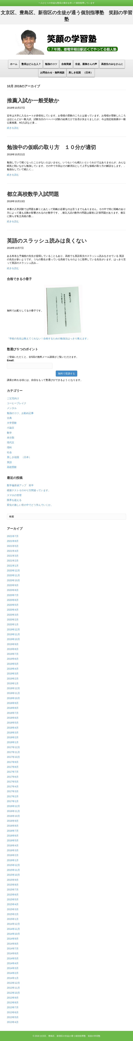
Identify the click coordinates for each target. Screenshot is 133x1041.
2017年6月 (13, 776)
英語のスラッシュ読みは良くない (47, 241)
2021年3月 (13, 555)
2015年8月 (13, 884)
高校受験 (12, 467)
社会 (9, 452)
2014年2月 (13, 973)
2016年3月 (13, 850)
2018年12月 (13, 688)
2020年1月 (13, 624)
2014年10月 (13, 933)
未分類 (10, 437)
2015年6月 (13, 894)
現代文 (10, 442)
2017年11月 (13, 752)
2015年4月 (13, 904)
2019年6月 (13, 658)
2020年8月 (13, 590)
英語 (9, 462)
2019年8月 (13, 649)
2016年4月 (13, 845)
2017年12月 (13, 747)
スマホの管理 (14, 495)
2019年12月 (13, 629)
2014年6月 (13, 953)
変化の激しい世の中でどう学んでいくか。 (30, 504)
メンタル (12, 408)
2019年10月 (13, 639)
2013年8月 (13, 1002)
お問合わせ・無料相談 (52, 72)
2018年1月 (13, 742)
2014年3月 (13, 968)
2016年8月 (13, 825)
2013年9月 (13, 997)
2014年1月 (13, 978)
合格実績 (66, 64)
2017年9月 (13, 762)
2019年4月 (13, 668)
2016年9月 (13, 820)
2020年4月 (13, 609)
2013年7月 (13, 1007)
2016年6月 (13, 835)
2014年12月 (13, 923)
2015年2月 (13, 914)
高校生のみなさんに (112, 64)
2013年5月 (13, 1017)
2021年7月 (13, 536)
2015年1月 (13, 919)
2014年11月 (13, 929)
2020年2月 (13, 619)
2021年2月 (13, 560)
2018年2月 (13, 737)
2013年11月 (13, 987)
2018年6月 (13, 717)
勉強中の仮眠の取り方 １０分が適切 (51, 147)
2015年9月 (13, 879)
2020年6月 (13, 600)
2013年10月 (13, 992)
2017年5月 (13, 781)
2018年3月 (13, 732)
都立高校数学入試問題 (33, 194)
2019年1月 (13, 683)
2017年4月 (13, 786)
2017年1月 (13, 801)
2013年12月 (13, 982)
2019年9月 (13, 644)
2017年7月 (13, 771)
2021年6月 (13, 541)
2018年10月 (13, 698)
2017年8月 (13, 766)
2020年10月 (13, 580)
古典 (9, 418)
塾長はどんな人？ (31, 64)
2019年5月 (13, 663)
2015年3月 (13, 909)
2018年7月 (13, 713)
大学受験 (12, 422)
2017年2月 (13, 796)
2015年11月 (13, 870)
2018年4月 (13, 727)
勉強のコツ (51, 64)
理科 (9, 447)
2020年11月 (13, 575)
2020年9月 (13, 585)
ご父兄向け (13, 398)
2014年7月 (13, 948)
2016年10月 (13, 816)
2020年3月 (13, 614)
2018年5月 (13, 722)
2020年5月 (13, 604)
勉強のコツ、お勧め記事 (20, 413)
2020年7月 (13, 595)
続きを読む (13, 127)
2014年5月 (13, 958)
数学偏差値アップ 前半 (20, 485)
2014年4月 (13, 963)
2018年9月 (13, 703)
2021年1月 (13, 565)
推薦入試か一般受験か (33, 100)
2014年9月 (13, 938)
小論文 (10, 427)
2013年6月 (13, 1012)
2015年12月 (13, 865)
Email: (10, 360)
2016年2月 (13, 855)
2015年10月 (13, 874)
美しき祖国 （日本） (81, 72)
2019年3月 (13, 673)
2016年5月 (13, 840)
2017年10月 (13, 757)
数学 (9, 432)
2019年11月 (13, 634)
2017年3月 (13, 791)
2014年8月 (13, 943)
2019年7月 (13, 654)
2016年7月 (13, 830)
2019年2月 (13, 678)
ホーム (13, 64)
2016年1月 (13, 860)
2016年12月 (13, 806)
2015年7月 (13, 889)
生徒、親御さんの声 (86, 64)
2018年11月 (13, 693)
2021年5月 (13, 546)
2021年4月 (13, 550)
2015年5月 (13, 899)
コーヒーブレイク (16, 403)
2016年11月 (13, 811)
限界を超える (14, 500)
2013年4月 (13, 1022)
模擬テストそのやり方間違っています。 (29, 490)
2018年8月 (13, 707)
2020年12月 (13, 570)
